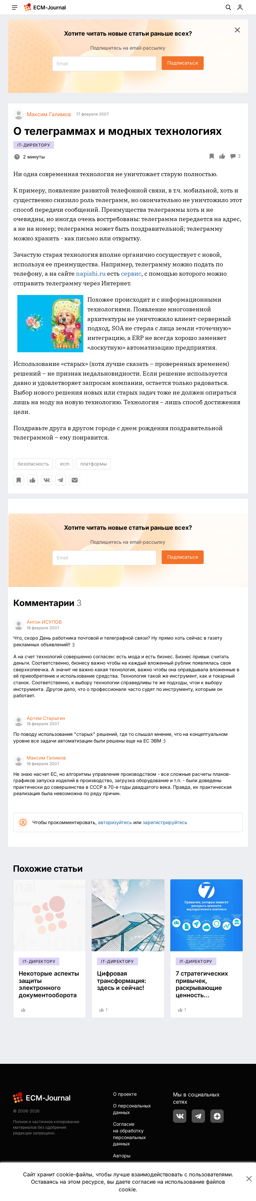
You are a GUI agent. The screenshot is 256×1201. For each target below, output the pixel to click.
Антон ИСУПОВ (44, 622)
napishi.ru (91, 273)
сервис (131, 273)
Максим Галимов (46, 757)
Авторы (121, 1155)
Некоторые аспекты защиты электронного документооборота (49, 984)
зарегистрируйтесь (165, 822)
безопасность (33, 463)
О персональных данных (132, 1109)
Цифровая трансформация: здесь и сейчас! (121, 980)
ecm (64, 463)
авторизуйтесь (115, 822)
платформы (93, 463)
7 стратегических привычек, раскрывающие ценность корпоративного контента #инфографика (202, 995)
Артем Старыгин (46, 718)
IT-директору (33, 145)
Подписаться (182, 63)
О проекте (125, 1094)
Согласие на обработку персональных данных (129, 1133)
